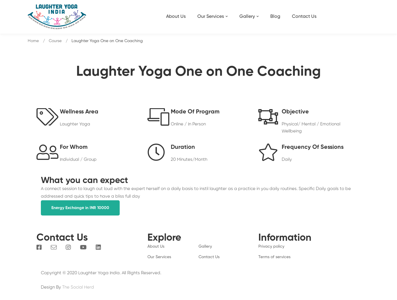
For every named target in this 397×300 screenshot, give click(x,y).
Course (55, 41)
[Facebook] (39, 247)
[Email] (53, 247)
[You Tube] (83, 247)
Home (33, 41)
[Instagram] (68, 247)
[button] (80, 207)
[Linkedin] (98, 247)
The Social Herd (78, 287)
